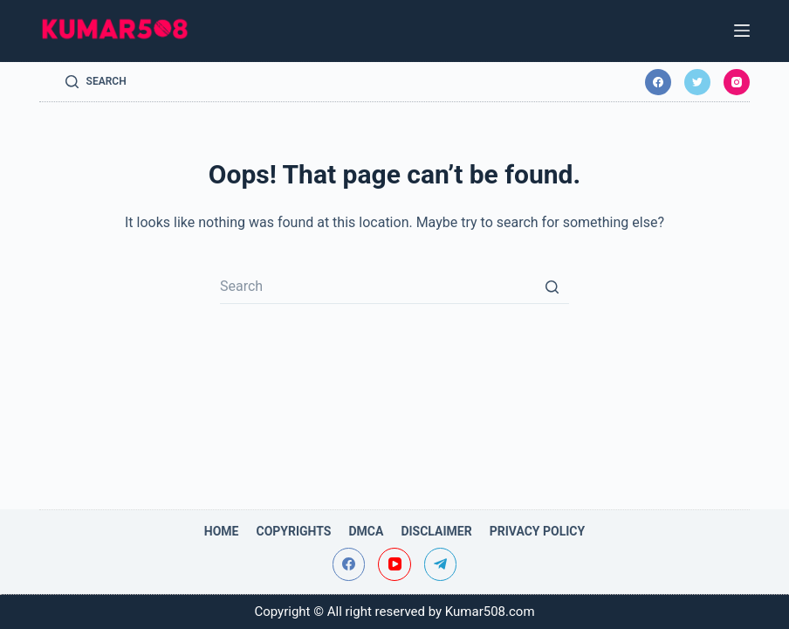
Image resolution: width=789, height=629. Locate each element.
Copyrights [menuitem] (293, 531)
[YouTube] (394, 564)
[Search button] (551, 286)
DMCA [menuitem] (365, 531)
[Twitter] (697, 82)
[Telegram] (440, 564)
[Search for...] (394, 286)
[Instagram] (737, 82)
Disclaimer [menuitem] (436, 531)
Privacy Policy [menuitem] (538, 531)
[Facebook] (658, 82)
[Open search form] (95, 82)
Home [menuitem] (221, 531)
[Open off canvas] (742, 30)
